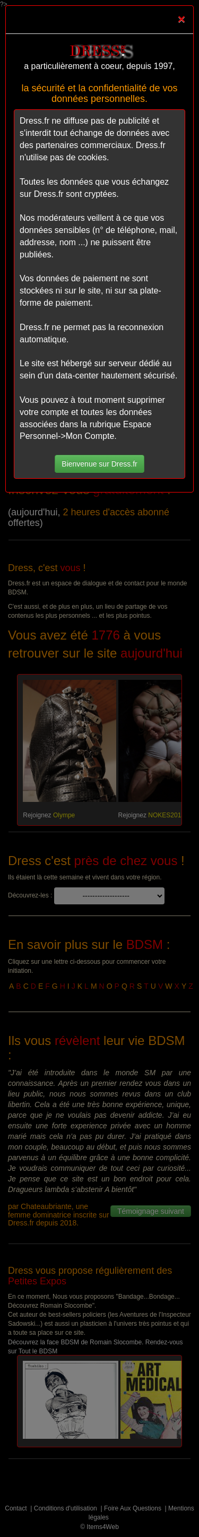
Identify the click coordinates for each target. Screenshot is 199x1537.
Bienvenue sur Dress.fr (99, 464)
